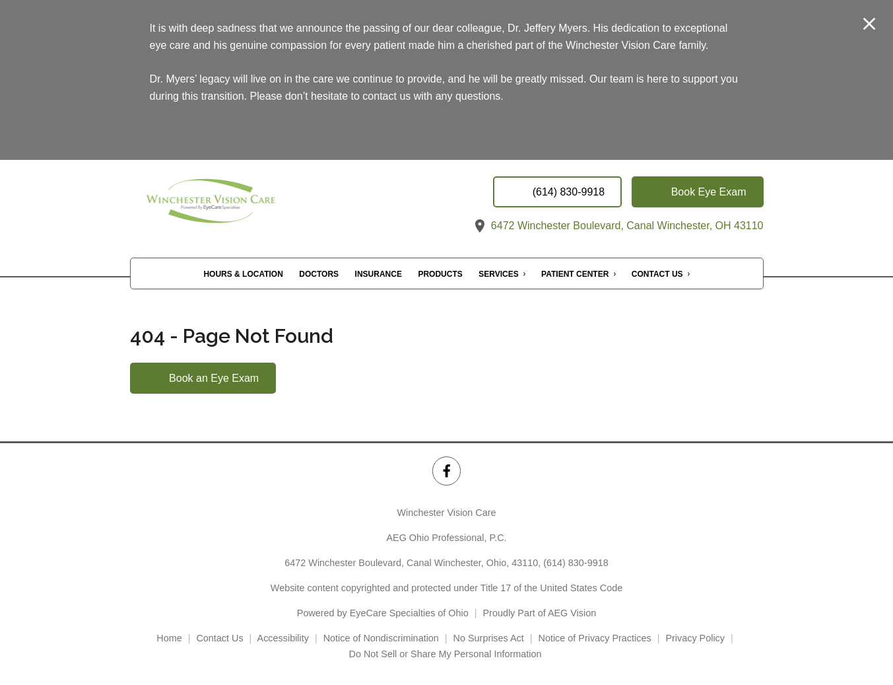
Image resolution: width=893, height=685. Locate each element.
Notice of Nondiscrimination (381, 638)
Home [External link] (169, 638)
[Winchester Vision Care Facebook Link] (446, 470)
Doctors (319, 274)
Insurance (378, 274)
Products (440, 274)
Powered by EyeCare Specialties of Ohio (383, 613)
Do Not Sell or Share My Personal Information (447, 654)
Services (498, 274)
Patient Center (575, 274)
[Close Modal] (869, 24)
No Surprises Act (488, 638)
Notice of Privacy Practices (595, 638)
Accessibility (283, 638)
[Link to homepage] (238, 205)
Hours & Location (242, 274)
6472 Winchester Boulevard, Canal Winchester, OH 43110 (617, 225)
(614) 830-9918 (575, 563)
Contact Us (657, 274)
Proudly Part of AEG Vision (540, 613)
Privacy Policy (695, 638)
